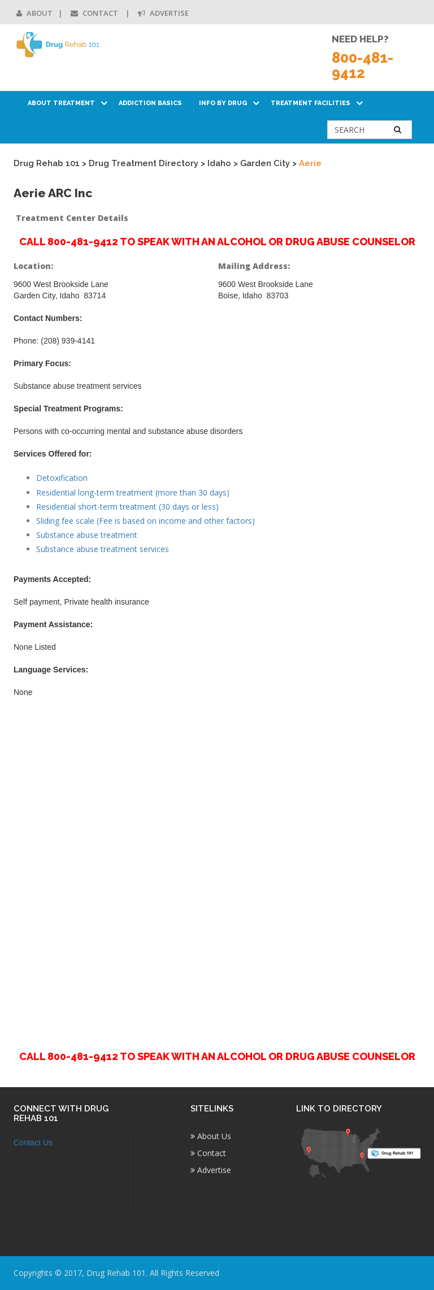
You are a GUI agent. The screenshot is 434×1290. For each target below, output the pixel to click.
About (34, 13)
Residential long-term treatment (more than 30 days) (132, 492)
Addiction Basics (150, 103)
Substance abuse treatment (86, 534)
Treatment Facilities (310, 103)
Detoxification (62, 477)
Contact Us (33, 1142)
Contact (95, 13)
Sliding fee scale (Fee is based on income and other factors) (145, 520)
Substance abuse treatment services (102, 549)
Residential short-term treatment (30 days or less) (127, 506)
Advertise (163, 13)
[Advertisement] (217, 867)
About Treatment (61, 103)
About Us (210, 1136)
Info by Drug (223, 103)
